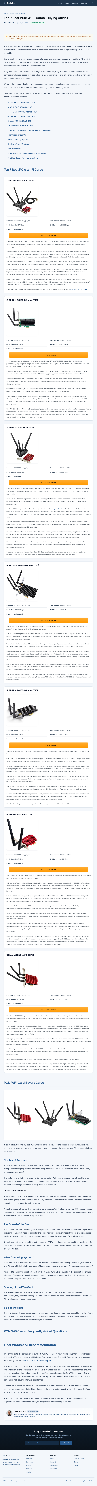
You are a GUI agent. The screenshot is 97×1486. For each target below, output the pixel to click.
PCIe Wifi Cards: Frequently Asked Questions (27, 153)
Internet (28, 1465)
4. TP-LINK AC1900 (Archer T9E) (22, 112)
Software (29, 1459)
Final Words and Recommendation (22, 158)
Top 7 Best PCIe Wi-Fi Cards (23, 170)
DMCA (76, 1465)
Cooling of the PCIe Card (18, 144)
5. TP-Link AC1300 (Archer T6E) (21, 116)
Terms (76, 1462)
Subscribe (66, 1443)
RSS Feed (53, 1469)
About (67, 3)
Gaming (28, 1472)
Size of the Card (14, 149)
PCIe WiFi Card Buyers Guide (20, 130)
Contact (75, 3)
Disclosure (85, 3)
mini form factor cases (78, 289)
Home (60, 3)
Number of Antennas (42, 130)
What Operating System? (18, 139)
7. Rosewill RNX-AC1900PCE (20, 125)
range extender (57, 509)
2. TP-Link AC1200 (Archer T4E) (21, 102)
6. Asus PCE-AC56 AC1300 (19, 121)
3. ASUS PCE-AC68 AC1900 (19, 107)
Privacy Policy (79, 1459)
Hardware (29, 1462)
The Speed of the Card (17, 135)
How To (29, 1469)
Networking (14, 13)
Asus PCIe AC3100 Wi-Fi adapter (36, 1360)
